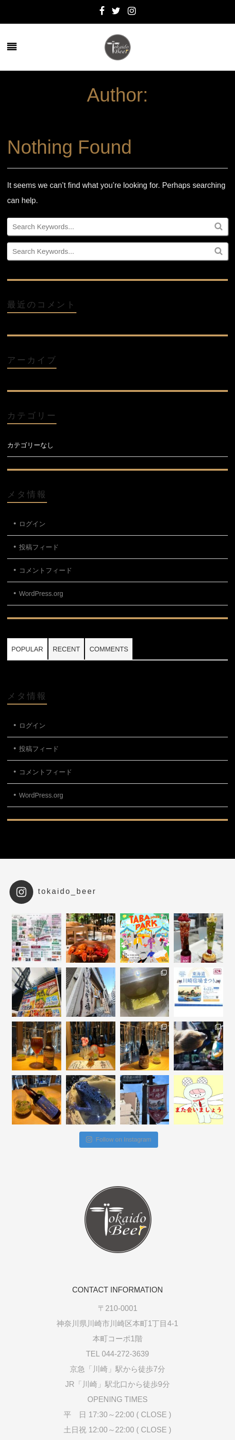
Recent (66, 649)
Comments (108, 649)
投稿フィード (39, 547)
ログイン (32, 524)
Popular (27, 649)
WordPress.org (41, 593)
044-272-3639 (125, 1354)
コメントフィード (45, 570)
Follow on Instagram (118, 1139)
